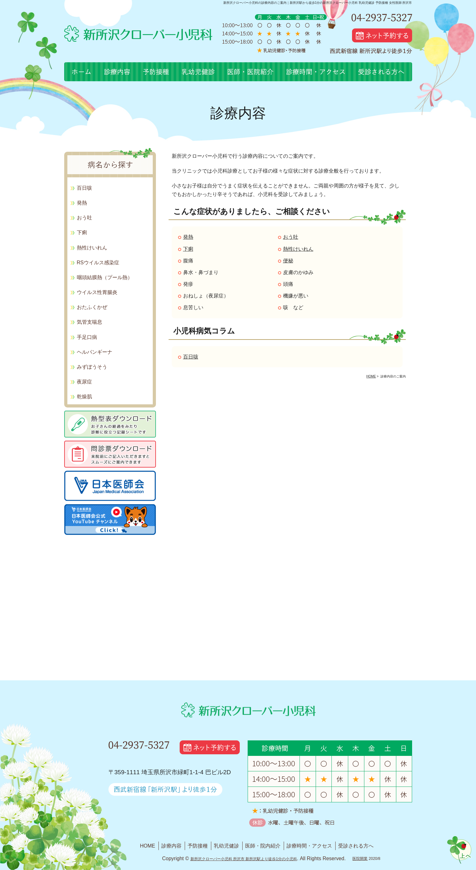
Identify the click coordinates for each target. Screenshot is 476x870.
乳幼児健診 (226, 846)
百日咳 (190, 356)
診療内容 (171, 846)
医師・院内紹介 (263, 846)
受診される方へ (356, 846)
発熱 (188, 237)
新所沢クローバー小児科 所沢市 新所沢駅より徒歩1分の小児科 (243, 859)
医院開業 (360, 858)
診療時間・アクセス (309, 846)
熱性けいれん (298, 249)
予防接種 (198, 846)
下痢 (188, 249)
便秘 (288, 260)
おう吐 (290, 237)
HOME (147, 846)
